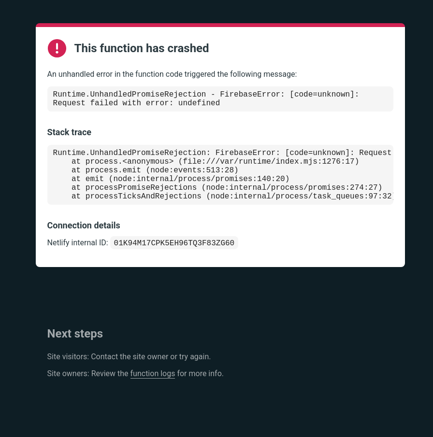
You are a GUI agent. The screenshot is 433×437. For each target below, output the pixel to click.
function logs (152, 390)
